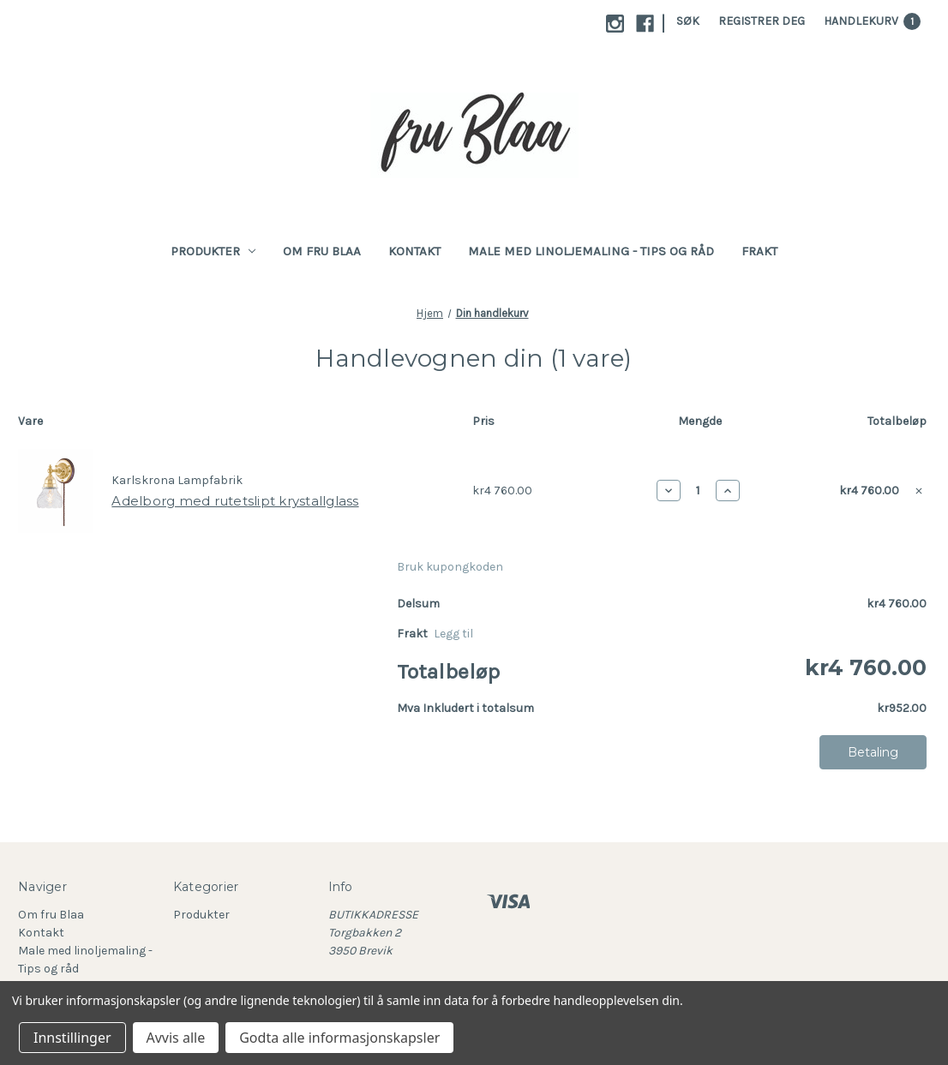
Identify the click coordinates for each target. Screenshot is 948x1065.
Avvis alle (176, 1037)
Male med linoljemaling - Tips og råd (591, 251)
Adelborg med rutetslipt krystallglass (234, 501)
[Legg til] (453, 634)
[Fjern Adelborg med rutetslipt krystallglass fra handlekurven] (919, 491)
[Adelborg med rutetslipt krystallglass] (698, 490)
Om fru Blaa (322, 251)
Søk (687, 21)
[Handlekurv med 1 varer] (872, 21)
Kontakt (414, 251)
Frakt (759, 251)
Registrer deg (761, 21)
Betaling (873, 752)
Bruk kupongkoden (450, 566)
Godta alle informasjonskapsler (339, 1037)
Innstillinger (72, 1037)
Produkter (213, 251)
